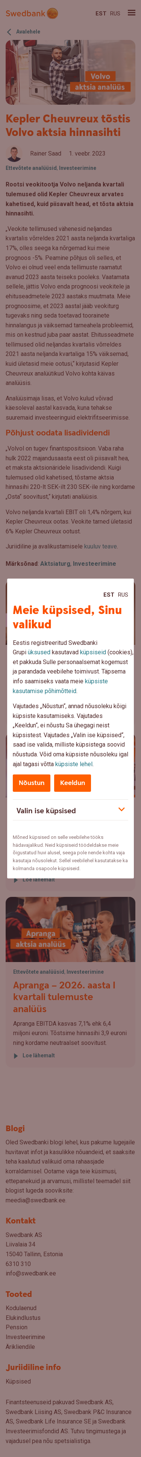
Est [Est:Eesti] (108, 594)
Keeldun (72, 783)
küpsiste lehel (73, 764)
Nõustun (31, 783)
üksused (39, 652)
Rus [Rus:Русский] (123, 594)
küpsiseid (93, 652)
